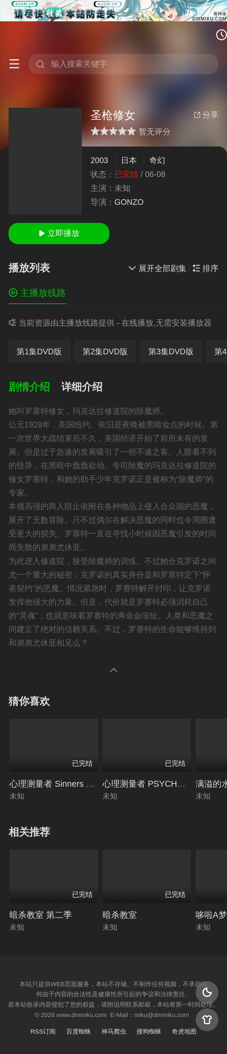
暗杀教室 (120, 915)
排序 (205, 268)
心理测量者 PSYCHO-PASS (156, 784)
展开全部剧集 (157, 268)
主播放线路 (37, 293)
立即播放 (58, 233)
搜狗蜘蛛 (149, 1031)
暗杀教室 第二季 (40, 915)
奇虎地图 (184, 1031)
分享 (206, 114)
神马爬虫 (113, 1031)
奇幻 (157, 160)
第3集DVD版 (171, 351)
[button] (35, 387)
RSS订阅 (43, 1031)
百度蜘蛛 (78, 1031)
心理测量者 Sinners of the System (73, 784)
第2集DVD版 (105, 351)
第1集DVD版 (39, 351)
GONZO (129, 202)
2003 (99, 160)
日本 (129, 160)
